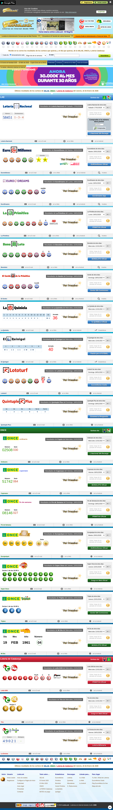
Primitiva (58, 780)
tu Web (82, 780)
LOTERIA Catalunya (46, 789)
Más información (70, 12)
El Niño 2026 (44, 783)
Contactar (20, 792)
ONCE (52, 91)
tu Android (83, 783)
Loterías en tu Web (70, 62)
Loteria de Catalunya (65, 91)
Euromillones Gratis (98, 780)
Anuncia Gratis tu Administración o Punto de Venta (93, 36)
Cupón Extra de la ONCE (38, 62)
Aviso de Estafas (82, 62)
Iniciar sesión (101, 2)
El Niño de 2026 (24, 62)
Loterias (69, 778)
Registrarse (86, 2)
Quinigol (57, 792)
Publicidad (51, 62)
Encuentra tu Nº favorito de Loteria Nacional (58, 36)
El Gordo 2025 (44, 780)
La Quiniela (58, 789)
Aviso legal (20, 786)
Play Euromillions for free (100, 783)
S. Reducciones (72, 786)
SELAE (46, 91)
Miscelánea (70, 783)
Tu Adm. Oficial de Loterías (100, 778)
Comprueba (99, 128)
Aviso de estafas (22, 778)
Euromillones (59, 778)
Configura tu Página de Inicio (26, 780)
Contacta (59, 62)
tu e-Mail (82, 778)
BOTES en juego (45, 792)
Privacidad (20, 789)
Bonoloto (58, 783)
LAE (104, 430)
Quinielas (70, 780)
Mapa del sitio (96, 786)
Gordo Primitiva (60, 786)
